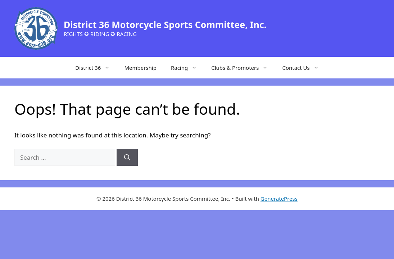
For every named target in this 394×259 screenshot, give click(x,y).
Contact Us (304, 67)
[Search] (127, 157)
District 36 (96, 67)
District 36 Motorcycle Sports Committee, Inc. (165, 24)
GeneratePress (279, 198)
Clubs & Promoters (243, 67)
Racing (187, 67)
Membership (140, 67)
